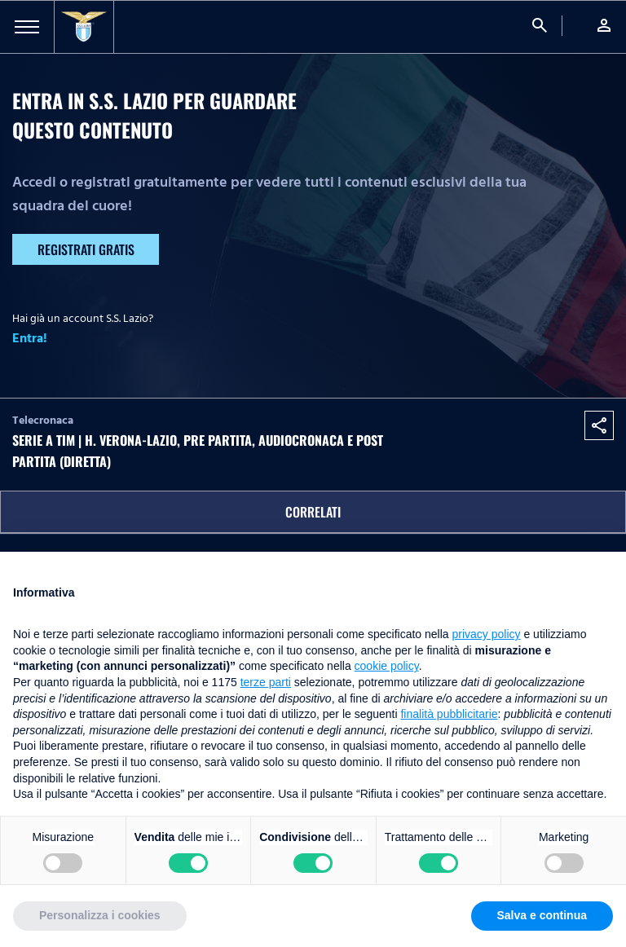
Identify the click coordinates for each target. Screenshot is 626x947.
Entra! (29, 338)
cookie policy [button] (387, 665)
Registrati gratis (85, 249)
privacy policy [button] (486, 634)
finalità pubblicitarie (448, 713)
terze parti (265, 682)
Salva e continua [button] (542, 915)
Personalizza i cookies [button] (100, 915)
